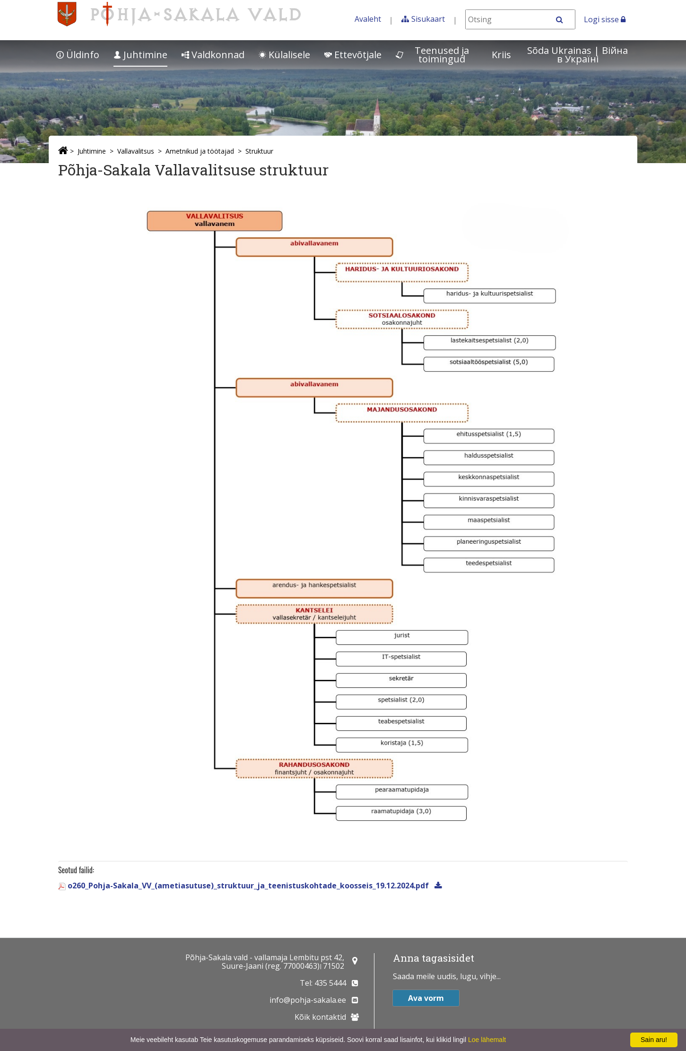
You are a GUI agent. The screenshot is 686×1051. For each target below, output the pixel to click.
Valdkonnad (213, 54)
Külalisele (284, 54)
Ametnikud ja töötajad (199, 151)
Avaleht (368, 19)
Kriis (501, 54)
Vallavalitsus (135, 151)
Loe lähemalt (487, 1039)
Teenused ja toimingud (432, 54)
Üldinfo (77, 54)
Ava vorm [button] (426, 998)
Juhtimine (140, 54)
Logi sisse (604, 19)
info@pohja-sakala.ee (307, 1000)
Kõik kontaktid (320, 1017)
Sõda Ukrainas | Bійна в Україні (577, 54)
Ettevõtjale (353, 54)
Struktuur (259, 151)
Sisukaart (428, 19)
